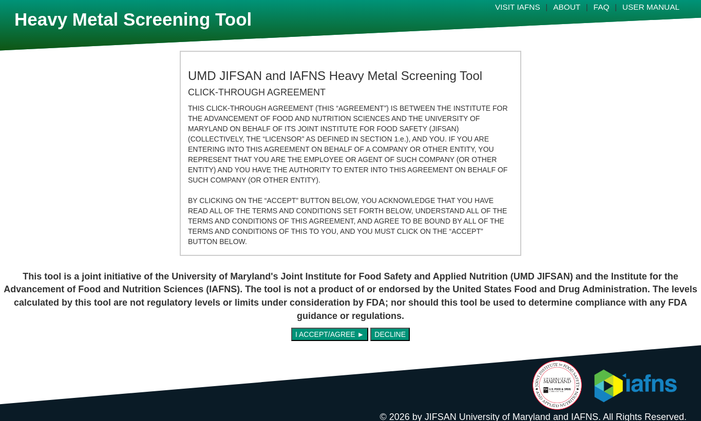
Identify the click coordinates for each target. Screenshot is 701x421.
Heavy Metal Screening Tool (133, 19)
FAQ (602, 7)
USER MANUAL (650, 7)
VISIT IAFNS (517, 7)
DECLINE (390, 334)
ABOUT (566, 7)
